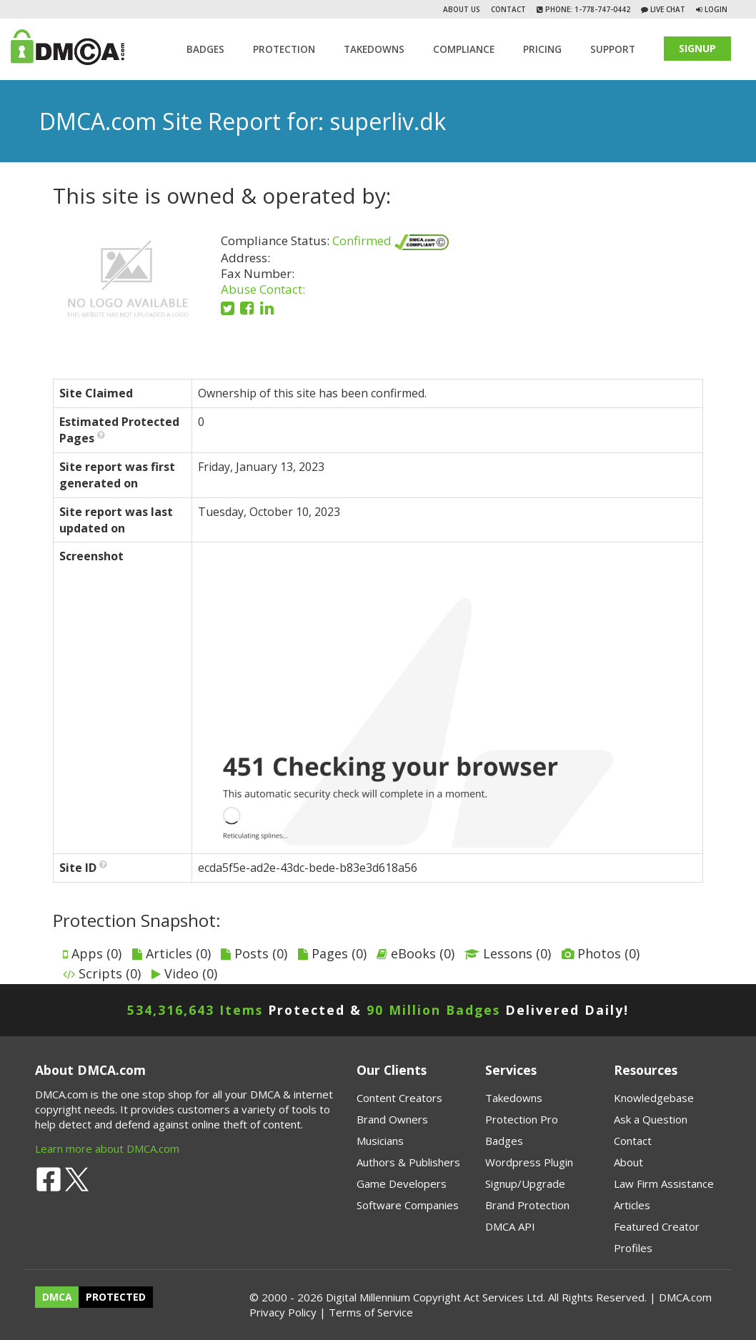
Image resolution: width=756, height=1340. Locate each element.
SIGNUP (697, 48)
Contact (508, 9)
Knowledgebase (654, 1098)
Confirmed (390, 240)
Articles (632, 1205)
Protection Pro (521, 1119)
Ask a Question (650, 1119)
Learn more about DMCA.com (107, 1148)
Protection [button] (284, 49)
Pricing (542, 49)
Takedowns (513, 1098)
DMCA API (510, 1226)
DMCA (57, 1297)
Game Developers (402, 1183)
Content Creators (399, 1098)
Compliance (463, 49)
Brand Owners (392, 1119)
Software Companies (408, 1205)
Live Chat (666, 9)
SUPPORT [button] (612, 49)
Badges (205, 49)
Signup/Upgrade (525, 1183)
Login (716, 9)
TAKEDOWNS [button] (374, 49)
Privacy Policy (283, 1312)
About (628, 1162)
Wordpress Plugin (529, 1162)
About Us (461, 9)
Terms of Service (371, 1312)
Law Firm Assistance (664, 1183)
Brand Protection (527, 1205)
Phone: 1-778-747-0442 (586, 9)
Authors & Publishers (408, 1162)
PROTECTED (116, 1297)
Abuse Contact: (263, 289)
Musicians (380, 1140)
